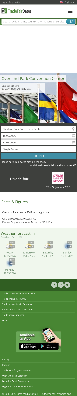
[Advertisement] (38, 50)
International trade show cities (17, 309)
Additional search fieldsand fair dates (51, 165)
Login (4, 2)
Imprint (6, 365)
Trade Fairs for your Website (16, 370)
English (69, 2)
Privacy (5, 359)
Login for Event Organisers (15, 381)
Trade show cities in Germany (17, 304)
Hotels (5, 320)
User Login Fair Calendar (14, 375)
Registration (15, 2)
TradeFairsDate (16, 10)
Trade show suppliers (13, 315)
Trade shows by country (14, 298)
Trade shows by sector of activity (18, 293)
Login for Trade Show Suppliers (18, 386)
